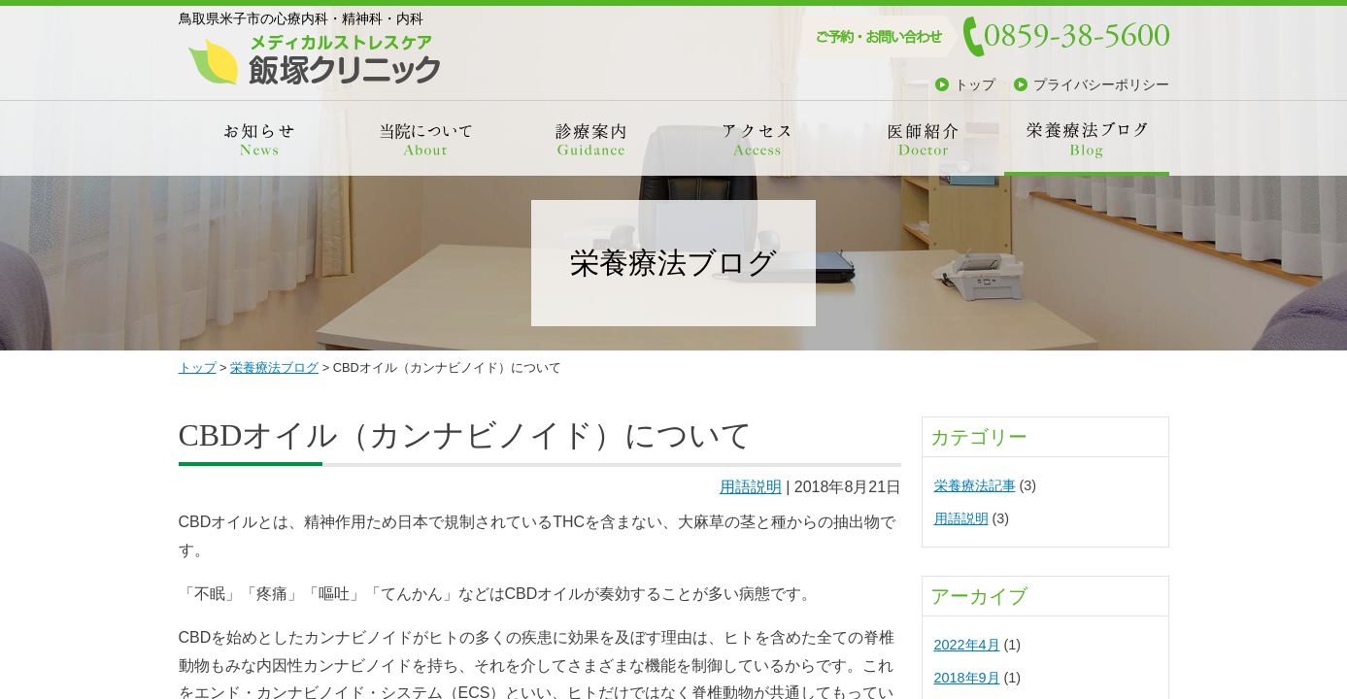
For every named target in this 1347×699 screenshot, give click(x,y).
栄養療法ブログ (274, 367)
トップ (975, 84)
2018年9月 (967, 677)
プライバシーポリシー (1101, 84)
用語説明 (751, 487)
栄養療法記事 (975, 485)
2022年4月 (967, 644)
